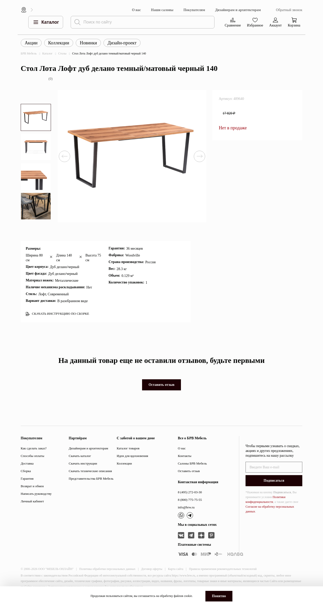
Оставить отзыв (162, 385)
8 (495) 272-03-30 (190, 492)
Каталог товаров (128, 448)
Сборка (26, 471)
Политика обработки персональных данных (107, 569)
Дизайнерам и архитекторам (238, 10)
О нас (136, 10)
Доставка (27, 463)
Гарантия (27, 478)
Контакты (185, 456)
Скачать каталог (80, 456)
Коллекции (58, 42)
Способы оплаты (32, 456)
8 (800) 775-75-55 (190, 500)
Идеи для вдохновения (132, 456)
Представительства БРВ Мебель (91, 478)
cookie (188, 596)
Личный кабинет (32, 501)
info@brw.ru (186, 507)
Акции (31, 42)
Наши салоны (162, 10)
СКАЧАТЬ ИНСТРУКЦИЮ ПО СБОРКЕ (57, 314)
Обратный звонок (289, 10)
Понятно (219, 596)
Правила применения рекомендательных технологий (223, 569)
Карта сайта (175, 569)
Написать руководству (36, 494)
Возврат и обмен (32, 486)
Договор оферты (151, 569)
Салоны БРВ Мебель (192, 463)
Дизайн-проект (122, 42)
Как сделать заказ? (33, 448)
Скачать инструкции (83, 463)
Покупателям (194, 10)
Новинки (88, 42)
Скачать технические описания (90, 471)
